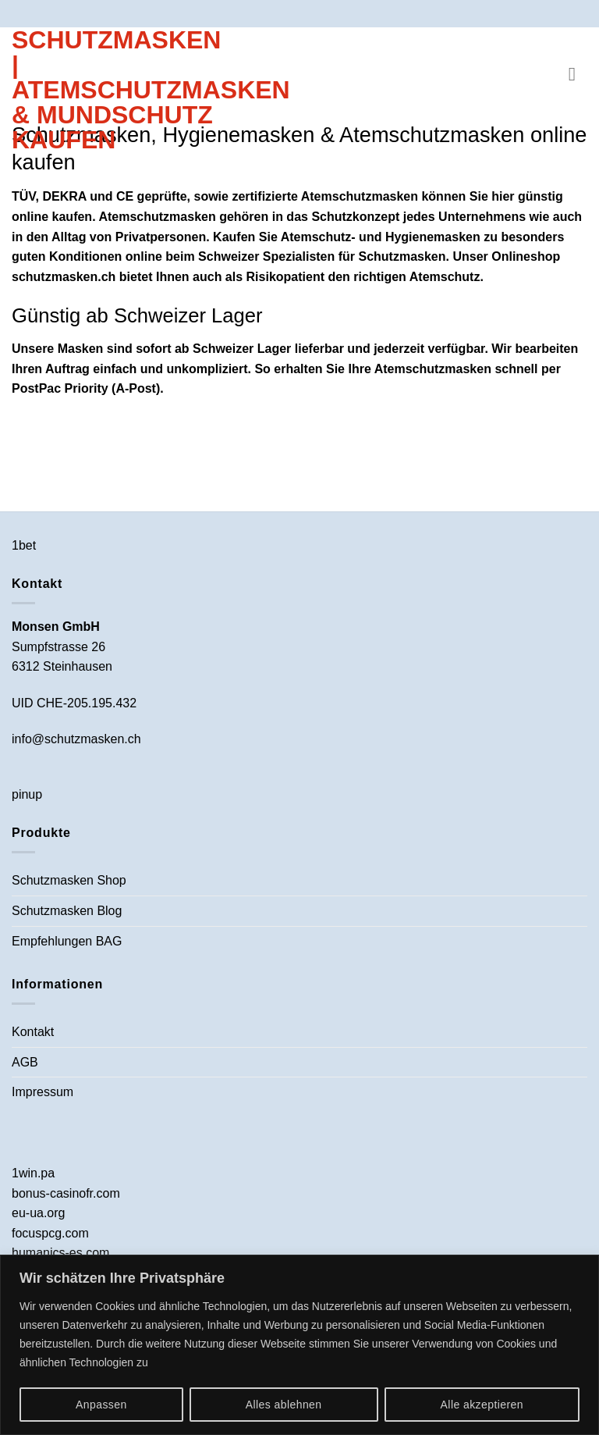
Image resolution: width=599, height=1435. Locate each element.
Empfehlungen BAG (67, 941)
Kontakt (33, 1031)
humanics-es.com (60, 1252)
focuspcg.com (50, 1233)
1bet (24, 545)
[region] (299, 1345)
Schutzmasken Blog (67, 910)
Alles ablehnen (284, 1404)
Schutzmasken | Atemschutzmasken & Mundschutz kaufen (117, 89)
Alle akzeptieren (482, 1404)
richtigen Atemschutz (416, 276)
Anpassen (101, 1404)
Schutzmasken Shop (69, 880)
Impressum (42, 1092)
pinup (27, 794)
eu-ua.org (39, 1213)
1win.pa (33, 1173)
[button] (578, 74)
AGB (25, 1062)
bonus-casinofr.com (66, 1193)
